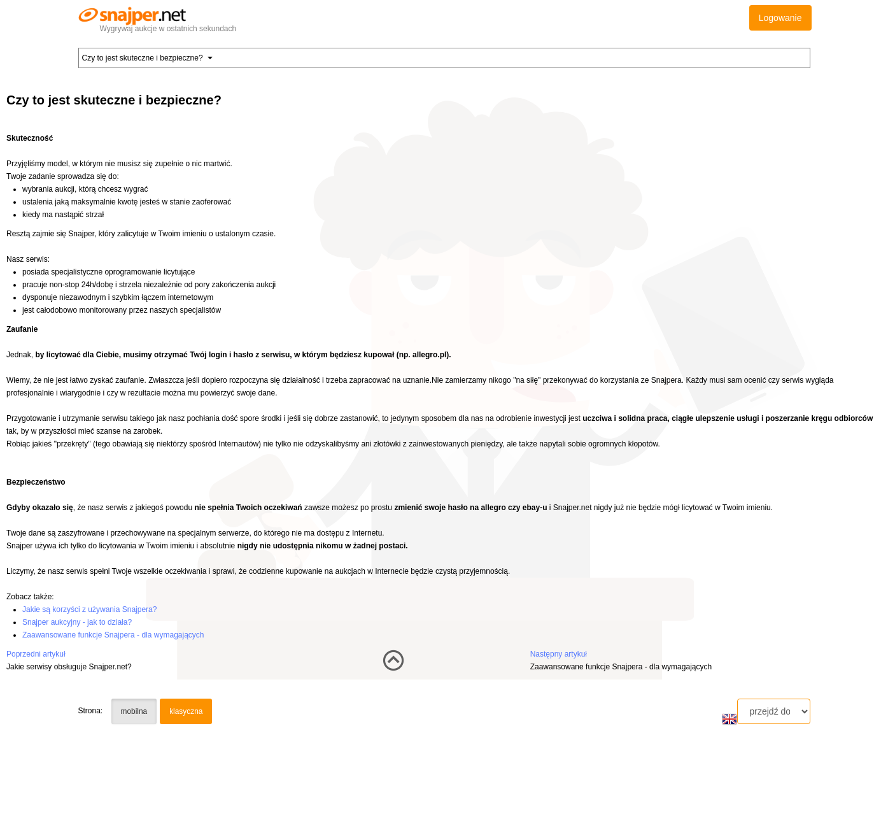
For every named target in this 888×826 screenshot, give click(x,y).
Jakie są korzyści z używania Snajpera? (89, 609)
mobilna (134, 711)
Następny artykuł (558, 654)
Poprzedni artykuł (36, 654)
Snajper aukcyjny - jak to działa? (77, 622)
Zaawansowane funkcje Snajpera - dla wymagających (113, 634)
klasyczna (185, 711)
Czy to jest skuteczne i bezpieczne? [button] (147, 57)
